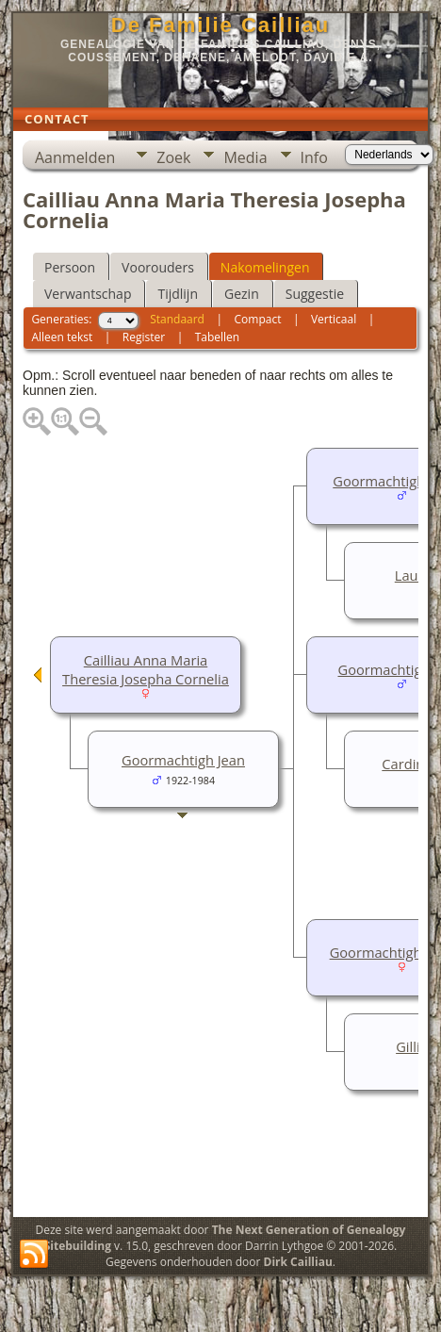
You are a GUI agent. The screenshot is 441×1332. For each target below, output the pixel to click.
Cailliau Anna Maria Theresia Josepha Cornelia (145, 669)
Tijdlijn (177, 294)
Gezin (241, 294)
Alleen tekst (61, 337)
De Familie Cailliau (220, 25)
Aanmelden (75, 157)
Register (143, 337)
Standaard (177, 319)
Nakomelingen (265, 267)
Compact (258, 319)
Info (314, 157)
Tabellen (217, 337)
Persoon (69, 267)
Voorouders (158, 267)
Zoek (173, 157)
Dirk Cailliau (298, 1262)
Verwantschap (87, 294)
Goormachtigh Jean (183, 759)
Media (245, 157)
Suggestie (315, 294)
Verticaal (333, 319)
